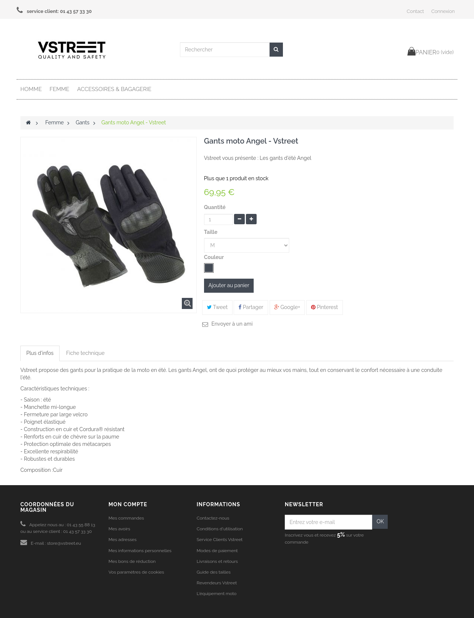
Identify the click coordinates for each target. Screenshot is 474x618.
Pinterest (324, 307)
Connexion (443, 11)
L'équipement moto (217, 593)
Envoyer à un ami (232, 324)
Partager (250, 307)
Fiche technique (85, 353)
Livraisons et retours (217, 561)
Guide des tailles (214, 572)
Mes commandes (126, 518)
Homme (31, 89)
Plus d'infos (40, 353)
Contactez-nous (213, 518)
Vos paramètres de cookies (136, 572)
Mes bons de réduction (132, 561)
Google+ (287, 307)
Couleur (214, 257)
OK (380, 521)
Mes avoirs (119, 528)
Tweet (217, 307)
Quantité (215, 207)
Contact (415, 11)
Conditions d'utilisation (220, 528)
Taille (211, 232)
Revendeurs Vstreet (217, 582)
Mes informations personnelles (140, 550)
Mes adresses (123, 539)
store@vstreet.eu (64, 543)
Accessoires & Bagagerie (114, 89)
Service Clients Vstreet (220, 539)
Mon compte (128, 504)
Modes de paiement (217, 550)
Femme (59, 89)
